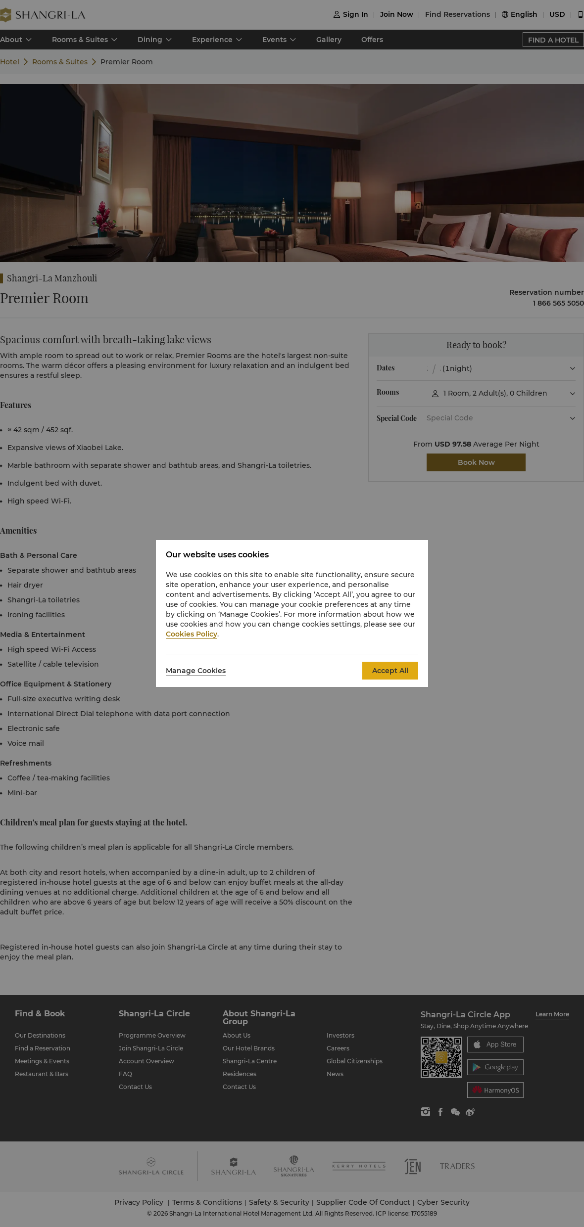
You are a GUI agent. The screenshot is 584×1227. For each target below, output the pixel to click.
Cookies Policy (191, 634)
